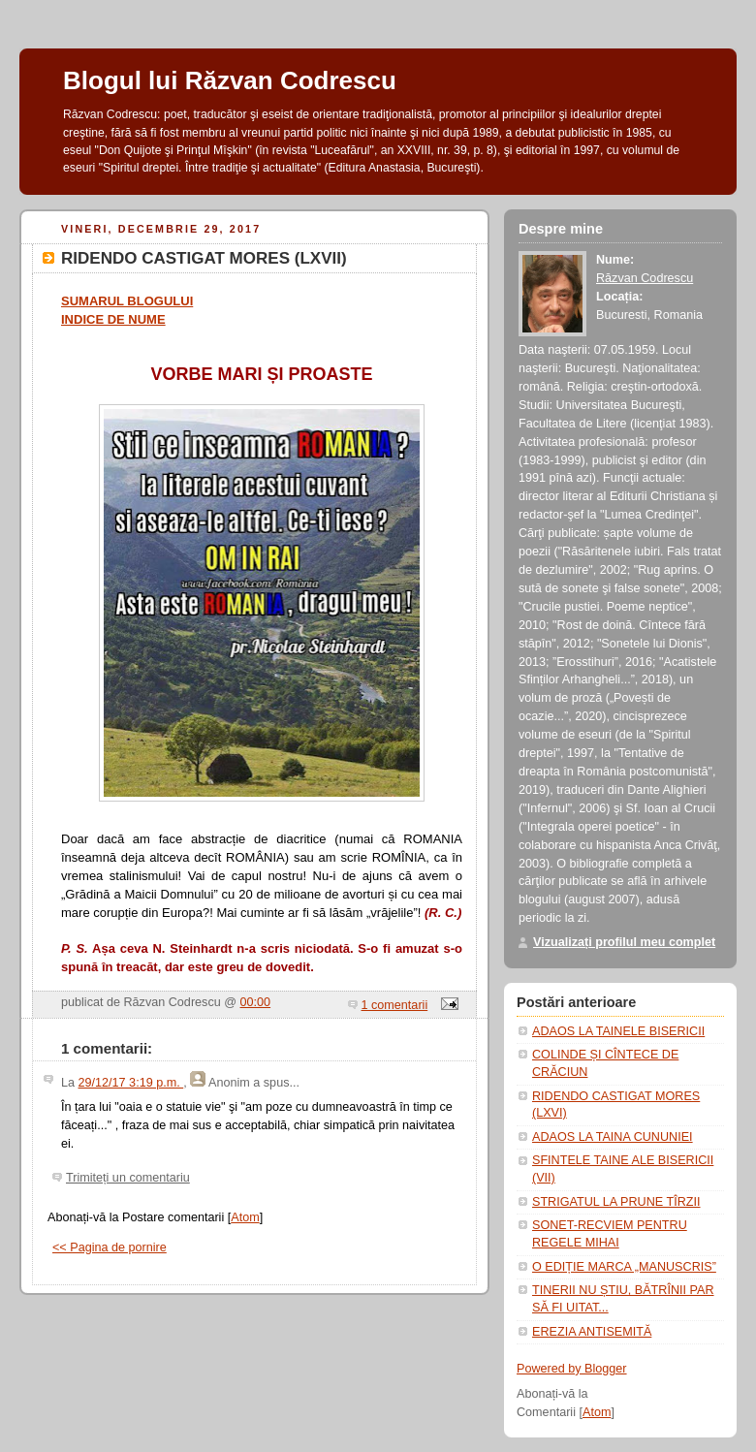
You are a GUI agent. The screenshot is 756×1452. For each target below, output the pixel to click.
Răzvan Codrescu (644, 278)
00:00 (255, 1002)
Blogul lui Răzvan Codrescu (229, 80)
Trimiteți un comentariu (128, 1177)
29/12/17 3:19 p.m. (131, 1082)
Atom (245, 1217)
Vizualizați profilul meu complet (624, 942)
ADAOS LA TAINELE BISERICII (618, 1031)
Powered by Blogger (572, 1368)
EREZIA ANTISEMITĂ (591, 1332)
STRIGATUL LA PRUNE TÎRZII (616, 1202)
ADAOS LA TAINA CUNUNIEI (612, 1137)
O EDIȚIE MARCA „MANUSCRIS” (624, 1267)
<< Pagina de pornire (109, 1247)
